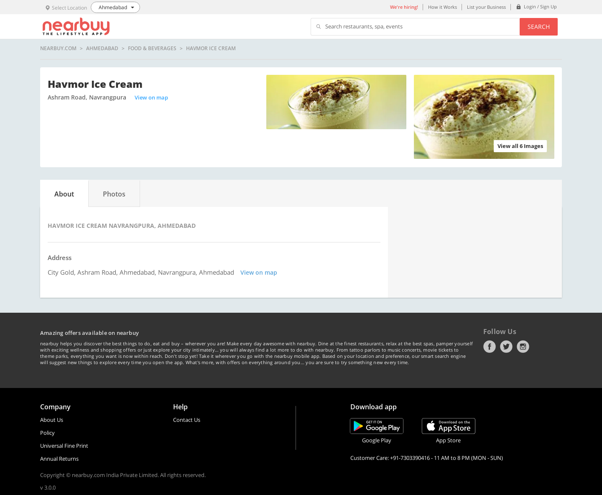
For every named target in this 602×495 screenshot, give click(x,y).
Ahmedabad (102, 48)
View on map (151, 97)
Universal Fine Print (64, 445)
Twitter (506, 346)
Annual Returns (59, 458)
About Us (51, 420)
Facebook (489, 346)
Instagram (523, 346)
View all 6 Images (520, 146)
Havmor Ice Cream (211, 48)
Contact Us (186, 420)
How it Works (442, 7)
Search (539, 27)
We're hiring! (404, 7)
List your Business (486, 7)
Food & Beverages (152, 48)
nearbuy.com (58, 48)
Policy (47, 432)
